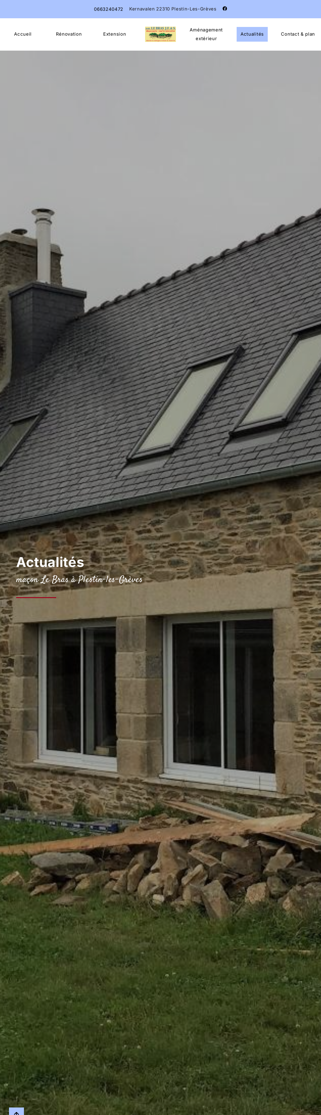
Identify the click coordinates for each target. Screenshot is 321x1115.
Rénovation (69, 34)
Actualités (252, 34)
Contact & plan (298, 34)
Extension (114, 34)
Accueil (23, 34)
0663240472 (108, 9)
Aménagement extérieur (206, 34)
